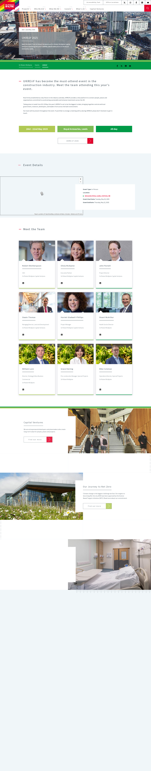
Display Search (147, 8)
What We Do (54, 9)
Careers (68, 9)
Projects (25, 9)
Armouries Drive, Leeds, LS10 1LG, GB (97, 196)
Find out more (72, 739)
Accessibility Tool (93, 2)
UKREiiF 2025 (72, 141)
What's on (80, 9)
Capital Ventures (97, 9)
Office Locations (112, 2)
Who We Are (39, 9)
